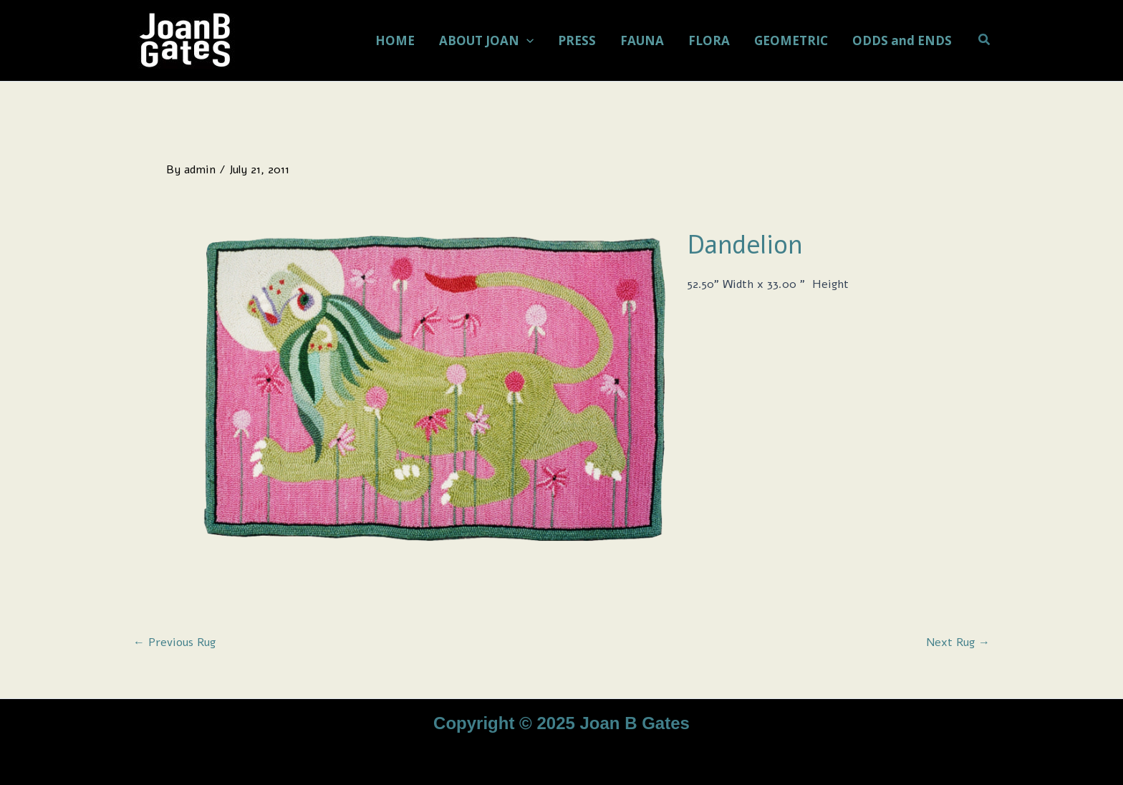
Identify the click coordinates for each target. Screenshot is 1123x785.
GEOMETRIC (791, 40)
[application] (526, 41)
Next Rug (958, 642)
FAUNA (642, 40)
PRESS (577, 40)
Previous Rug (174, 642)
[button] (984, 40)
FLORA (709, 40)
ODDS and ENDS (902, 40)
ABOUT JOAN (486, 41)
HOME (395, 40)
